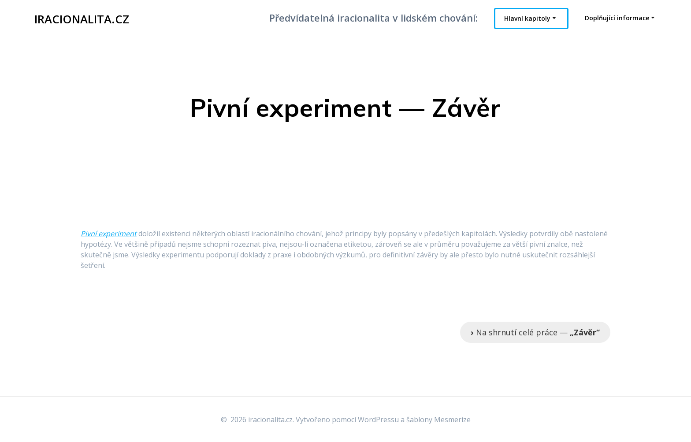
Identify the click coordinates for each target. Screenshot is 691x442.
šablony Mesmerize (438, 419)
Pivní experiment (109, 233)
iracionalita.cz (81, 19)
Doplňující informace (617, 18)
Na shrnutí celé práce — (535, 332)
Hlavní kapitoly (527, 18)
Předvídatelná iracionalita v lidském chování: (373, 17)
